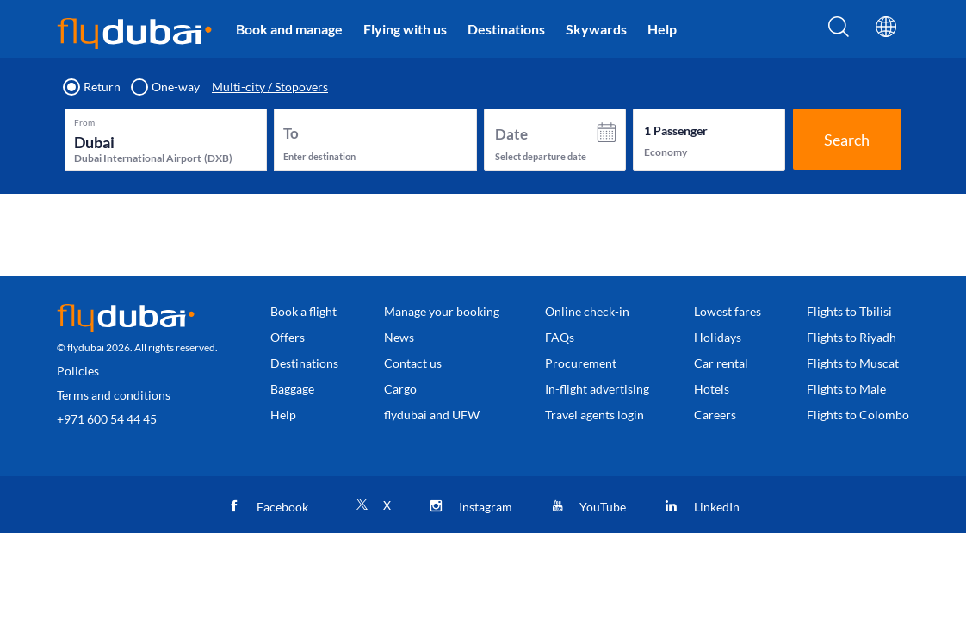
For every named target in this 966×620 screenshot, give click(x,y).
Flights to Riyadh (851, 337)
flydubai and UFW (432, 414)
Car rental (721, 363)
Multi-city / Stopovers (270, 87)
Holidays (717, 337)
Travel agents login (594, 414)
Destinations (506, 29)
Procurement (580, 363)
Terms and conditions (113, 395)
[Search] (838, 32)
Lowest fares (727, 311)
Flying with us (405, 29)
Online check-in (587, 311)
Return (93, 87)
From (84, 122)
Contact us (413, 363)
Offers (287, 337)
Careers (715, 414)
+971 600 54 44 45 (107, 419)
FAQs (559, 337)
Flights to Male (846, 388)
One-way (166, 87)
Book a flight (303, 311)
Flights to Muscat (853, 363)
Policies (78, 370)
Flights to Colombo (858, 414)
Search (847, 139)
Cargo (400, 388)
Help (662, 29)
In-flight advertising (597, 388)
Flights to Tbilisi (849, 311)
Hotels (711, 388)
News (399, 337)
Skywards (596, 29)
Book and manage (289, 29)
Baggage (292, 388)
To (291, 133)
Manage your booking (441, 311)
